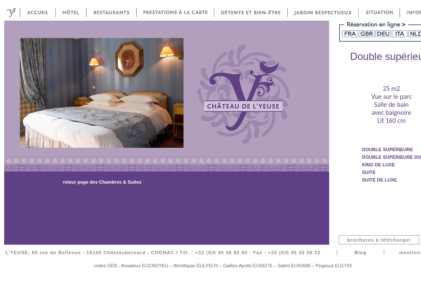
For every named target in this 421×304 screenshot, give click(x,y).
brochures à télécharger (379, 239)
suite (368, 172)
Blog (360, 252)
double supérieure (387, 149)
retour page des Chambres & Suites (102, 182)
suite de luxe (379, 179)
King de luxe (378, 164)
